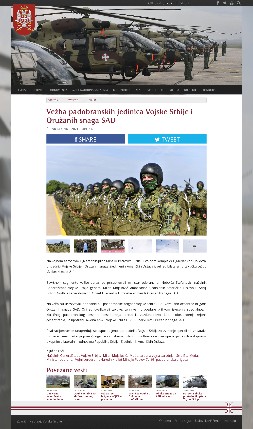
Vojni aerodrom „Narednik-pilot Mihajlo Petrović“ (111, 359)
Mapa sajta (183, 421)
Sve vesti (73, 100)
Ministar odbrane (59, 359)
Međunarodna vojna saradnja (152, 355)
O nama (165, 421)
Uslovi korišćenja (207, 421)
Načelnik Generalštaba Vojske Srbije (73, 355)
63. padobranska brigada (169, 359)
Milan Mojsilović (115, 355)
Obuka (92, 100)
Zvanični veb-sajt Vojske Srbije (39, 421)
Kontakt (230, 421)
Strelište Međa (187, 355)
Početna (53, 100)
